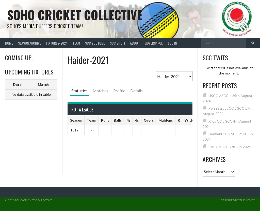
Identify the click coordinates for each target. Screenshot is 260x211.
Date (17, 84)
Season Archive (29, 43)
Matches (100, 90)
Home (9, 43)
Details (136, 90)
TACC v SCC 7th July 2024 (229, 147)
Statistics (79, 90)
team (76, 43)
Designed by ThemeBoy (238, 200)
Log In (172, 43)
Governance (154, 43)
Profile (119, 90)
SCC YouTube (95, 43)
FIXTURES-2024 (57, 43)
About (135, 43)
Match (43, 84)
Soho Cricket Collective (74, 15)
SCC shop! (117, 43)
